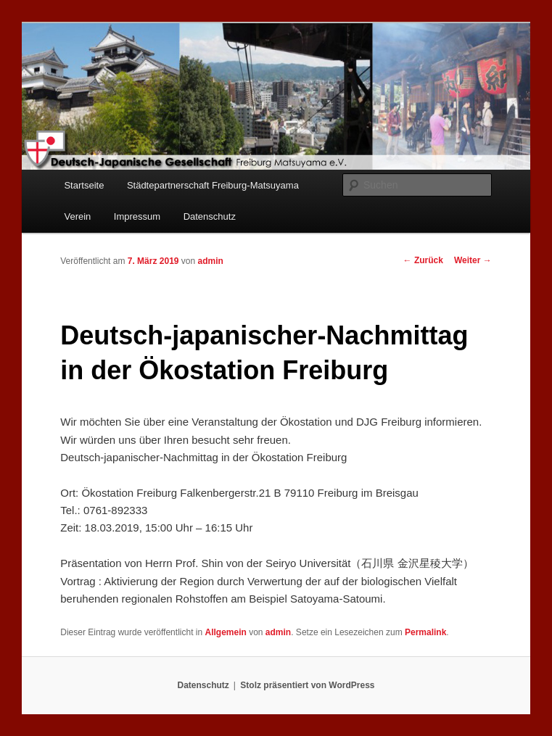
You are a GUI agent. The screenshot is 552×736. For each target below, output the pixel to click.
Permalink (425, 632)
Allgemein (225, 632)
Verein (77, 216)
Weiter (473, 260)
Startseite (84, 185)
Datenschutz (210, 216)
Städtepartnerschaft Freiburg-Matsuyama (213, 185)
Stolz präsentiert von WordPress (307, 685)
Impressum (137, 216)
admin (210, 261)
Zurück (423, 260)
